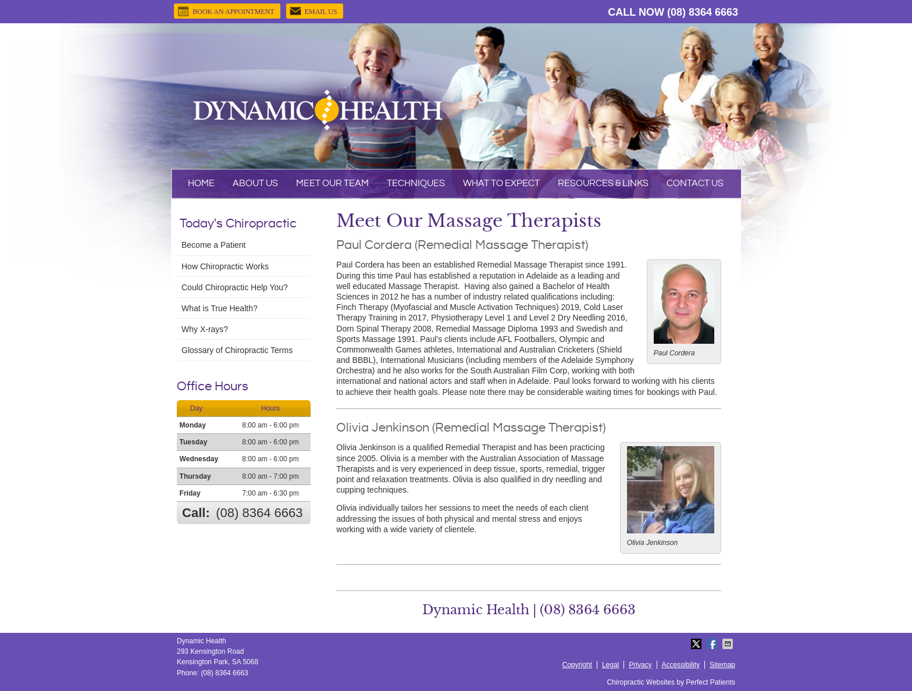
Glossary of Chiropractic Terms (237, 350)
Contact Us (695, 183)
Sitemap (722, 665)
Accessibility (681, 665)
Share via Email (728, 644)
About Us (255, 183)
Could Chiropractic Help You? (234, 287)
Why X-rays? (204, 329)
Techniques (416, 183)
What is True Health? (219, 308)
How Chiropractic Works (225, 266)
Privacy (640, 665)
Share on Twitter (697, 644)
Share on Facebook (713, 644)
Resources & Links (603, 183)
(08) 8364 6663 (702, 12)
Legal (610, 665)
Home (201, 183)
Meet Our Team (332, 183)
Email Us (313, 11)
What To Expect (501, 183)
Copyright (577, 665)
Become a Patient (213, 245)
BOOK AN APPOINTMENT (226, 11)
